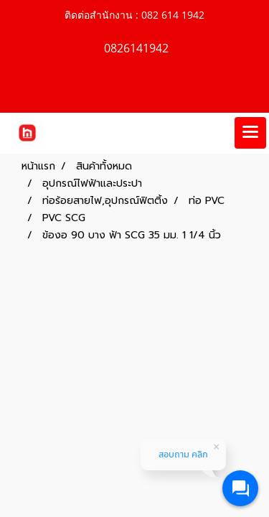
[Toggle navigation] (250, 133)
